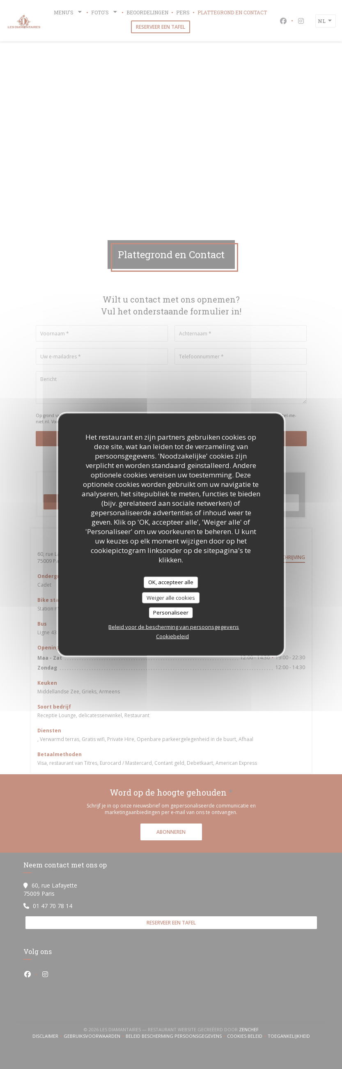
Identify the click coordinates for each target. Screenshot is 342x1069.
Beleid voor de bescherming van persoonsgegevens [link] (173, 626)
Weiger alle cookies (171, 597)
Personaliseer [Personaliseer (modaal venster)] (170, 612)
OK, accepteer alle (170, 582)
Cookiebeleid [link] (172, 636)
